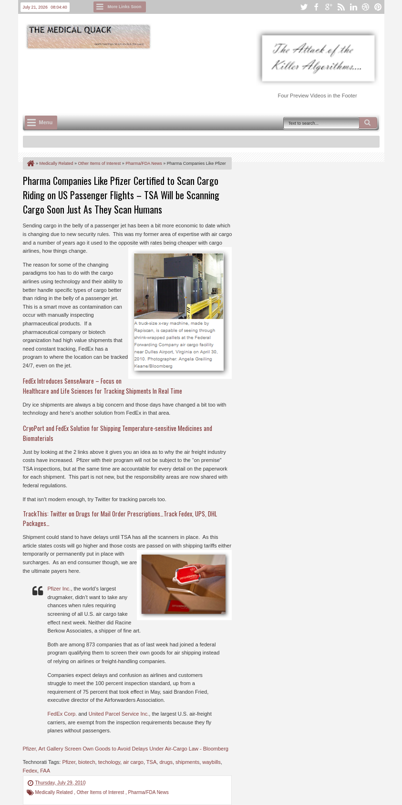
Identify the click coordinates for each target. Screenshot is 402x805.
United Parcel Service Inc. (119, 714)
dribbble (366, 7)
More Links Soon (125, 6)
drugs (166, 762)
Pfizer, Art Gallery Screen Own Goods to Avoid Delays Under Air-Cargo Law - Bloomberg (125, 748)
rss (341, 7)
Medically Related (54, 792)
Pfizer (68, 762)
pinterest (378, 7)
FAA (45, 770)
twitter (304, 7)
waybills (211, 762)
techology (109, 762)
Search (368, 123)
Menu (46, 122)
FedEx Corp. (62, 714)
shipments (187, 762)
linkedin (353, 7)
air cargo (133, 762)
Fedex (30, 770)
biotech (86, 762)
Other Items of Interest (101, 792)
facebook (316, 7)
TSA (151, 762)
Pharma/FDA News (148, 792)
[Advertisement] (196, 76)
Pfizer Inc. (59, 588)
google (328, 7)
